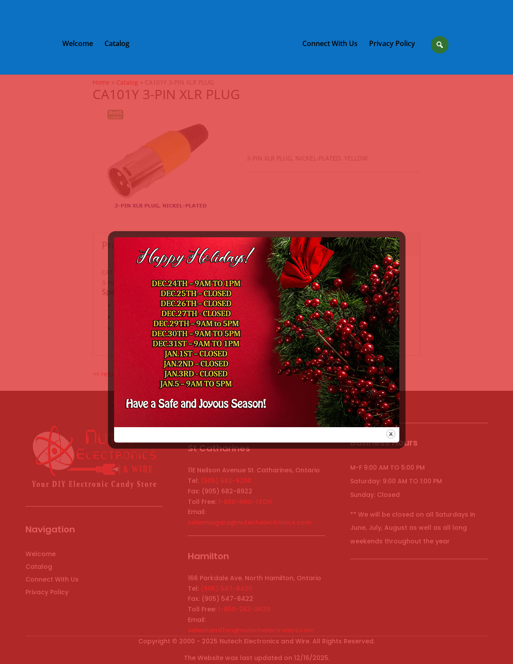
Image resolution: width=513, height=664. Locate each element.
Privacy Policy (392, 44)
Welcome (77, 44)
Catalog (116, 44)
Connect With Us (330, 44)
